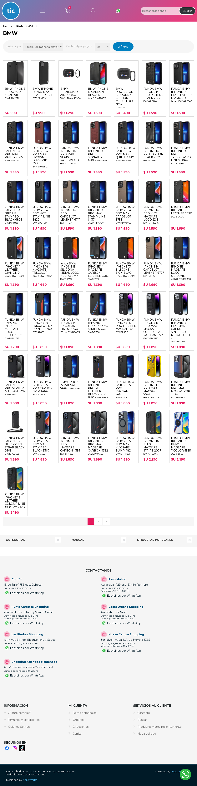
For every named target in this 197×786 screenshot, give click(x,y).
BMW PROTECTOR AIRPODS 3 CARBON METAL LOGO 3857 (125, 98)
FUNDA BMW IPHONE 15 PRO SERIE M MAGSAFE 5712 (15, 388)
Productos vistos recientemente (159, 726)
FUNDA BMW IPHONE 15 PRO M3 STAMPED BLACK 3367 (42, 446)
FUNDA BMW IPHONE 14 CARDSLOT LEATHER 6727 (153, 269)
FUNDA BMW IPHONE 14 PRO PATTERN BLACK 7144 (153, 95)
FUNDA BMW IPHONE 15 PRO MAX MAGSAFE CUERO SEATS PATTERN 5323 (153, 329)
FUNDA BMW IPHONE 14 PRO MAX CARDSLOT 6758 (125, 215)
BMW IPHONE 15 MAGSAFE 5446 (70, 385)
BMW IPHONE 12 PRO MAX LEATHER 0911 (43, 93)
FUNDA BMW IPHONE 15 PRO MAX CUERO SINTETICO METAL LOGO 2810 (180, 330)
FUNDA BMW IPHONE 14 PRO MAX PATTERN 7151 (14, 154)
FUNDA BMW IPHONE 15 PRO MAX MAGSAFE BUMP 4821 (125, 446)
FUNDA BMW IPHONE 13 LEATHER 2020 (181, 212)
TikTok (22, 748)
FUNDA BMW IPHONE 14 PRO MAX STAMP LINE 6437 (97, 215)
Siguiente (106, 521)
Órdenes (78, 719)
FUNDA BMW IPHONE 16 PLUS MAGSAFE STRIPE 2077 (152, 446)
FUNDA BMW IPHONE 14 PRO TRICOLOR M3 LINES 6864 (181, 155)
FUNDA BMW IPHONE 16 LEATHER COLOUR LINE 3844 (15, 500)
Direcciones (81, 726)
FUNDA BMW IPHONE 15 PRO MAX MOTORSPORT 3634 (181, 389)
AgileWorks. (30, 779)
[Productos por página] (102, 47)
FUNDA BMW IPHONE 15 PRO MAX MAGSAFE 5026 (152, 389)
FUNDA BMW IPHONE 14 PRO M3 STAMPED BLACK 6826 (14, 215)
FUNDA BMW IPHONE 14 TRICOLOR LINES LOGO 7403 (70, 326)
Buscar (187, 10)
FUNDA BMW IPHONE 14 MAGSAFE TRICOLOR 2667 (42, 269)
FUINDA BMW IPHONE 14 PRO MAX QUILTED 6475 (125, 154)
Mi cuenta (93, 11)
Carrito (68, 10)
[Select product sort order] (43, 47)
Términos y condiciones (24, 719)
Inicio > (8, 26)
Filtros (124, 46)
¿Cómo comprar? (19, 712)
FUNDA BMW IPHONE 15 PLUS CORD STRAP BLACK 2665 (14, 446)
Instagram (15, 748)
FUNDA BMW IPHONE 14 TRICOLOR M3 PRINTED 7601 (43, 326)
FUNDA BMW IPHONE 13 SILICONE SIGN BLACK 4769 (125, 269)
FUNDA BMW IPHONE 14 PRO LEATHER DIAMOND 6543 (181, 95)
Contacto (143, 712)
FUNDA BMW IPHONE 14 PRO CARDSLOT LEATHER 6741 (70, 215)
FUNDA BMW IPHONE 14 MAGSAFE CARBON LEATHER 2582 (98, 271)
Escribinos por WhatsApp (27, 593)
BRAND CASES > (26, 26)
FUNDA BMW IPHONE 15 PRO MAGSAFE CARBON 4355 (70, 446)
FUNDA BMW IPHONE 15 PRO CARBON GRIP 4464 (43, 388)
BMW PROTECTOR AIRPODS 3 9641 (70, 93)
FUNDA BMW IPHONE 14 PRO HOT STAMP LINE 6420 (42, 215)
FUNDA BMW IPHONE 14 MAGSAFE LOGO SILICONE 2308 (181, 271)
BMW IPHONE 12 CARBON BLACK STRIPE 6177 (98, 93)
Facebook (7, 748)
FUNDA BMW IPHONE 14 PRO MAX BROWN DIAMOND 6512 (42, 157)
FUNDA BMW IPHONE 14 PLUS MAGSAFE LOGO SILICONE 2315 (15, 329)
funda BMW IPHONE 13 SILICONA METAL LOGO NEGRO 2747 (69, 271)
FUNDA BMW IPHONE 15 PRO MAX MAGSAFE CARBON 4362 (98, 446)
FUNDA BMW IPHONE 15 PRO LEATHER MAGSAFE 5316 (126, 326)
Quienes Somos (19, 726)
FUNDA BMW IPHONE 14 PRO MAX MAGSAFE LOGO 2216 (152, 215)
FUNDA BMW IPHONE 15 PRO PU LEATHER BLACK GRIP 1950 (98, 389)
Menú (42, 11)
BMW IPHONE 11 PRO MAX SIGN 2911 (15, 93)
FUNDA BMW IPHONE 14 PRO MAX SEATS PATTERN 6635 (70, 155)
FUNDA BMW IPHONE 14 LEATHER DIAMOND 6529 (14, 269)
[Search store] (159, 11)
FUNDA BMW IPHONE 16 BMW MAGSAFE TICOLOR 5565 (181, 446)
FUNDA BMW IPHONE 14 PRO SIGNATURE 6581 (98, 154)
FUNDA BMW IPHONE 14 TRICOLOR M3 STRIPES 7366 (98, 326)
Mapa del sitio (146, 733)
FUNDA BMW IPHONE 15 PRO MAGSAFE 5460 (125, 389)
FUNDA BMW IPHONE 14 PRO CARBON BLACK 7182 (153, 154)
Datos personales (85, 712)
